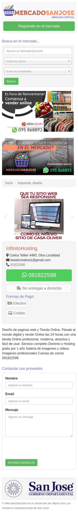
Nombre (11, 378)
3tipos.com (58, 503)
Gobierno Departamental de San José (25, 508)
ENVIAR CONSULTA (21, 462)
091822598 (39, 275)
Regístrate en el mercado (39, 26)
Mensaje (11, 410)
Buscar (11, 81)
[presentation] (35, 447)
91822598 (17, 264)
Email (9, 394)
